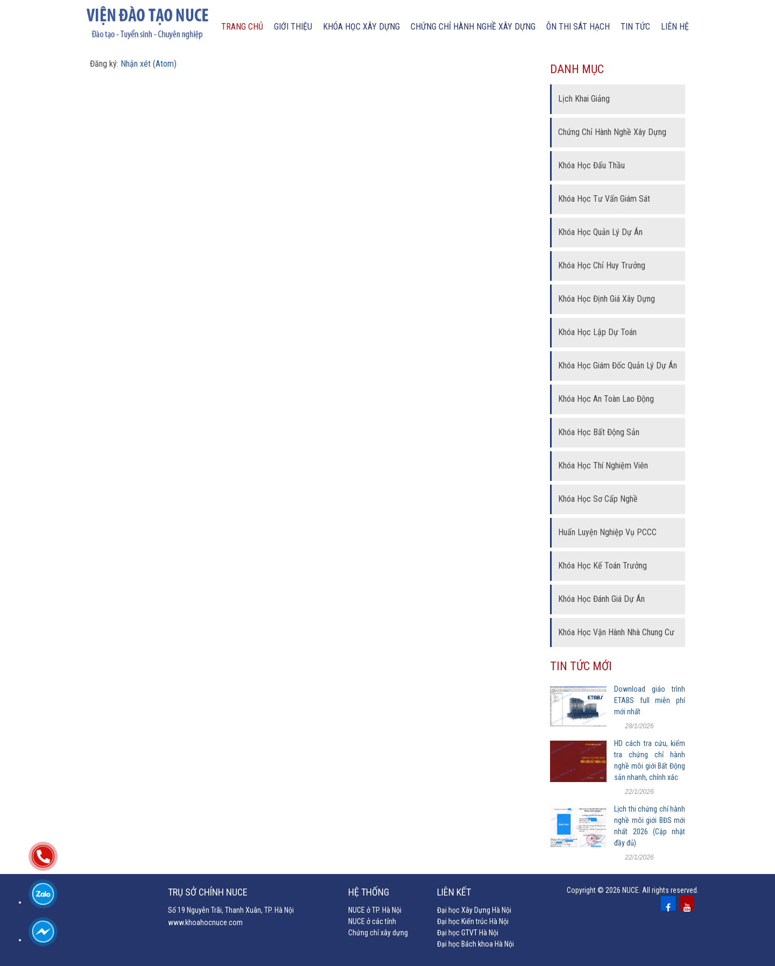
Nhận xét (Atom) (149, 64)
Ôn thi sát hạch (578, 27)
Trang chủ (242, 27)
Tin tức (635, 27)
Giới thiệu (293, 27)
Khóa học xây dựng (361, 27)
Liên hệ (675, 27)
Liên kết (454, 892)
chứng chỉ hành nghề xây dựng (473, 27)
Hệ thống (368, 892)
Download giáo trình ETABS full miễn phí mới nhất (649, 700)
